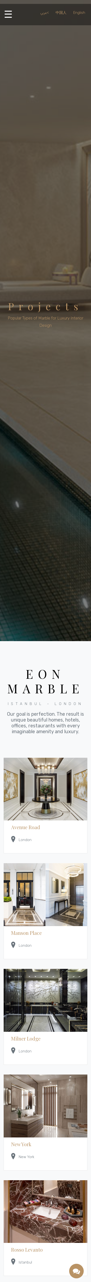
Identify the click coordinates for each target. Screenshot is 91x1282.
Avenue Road (25, 827)
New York (21, 1144)
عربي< (44, 12)
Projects (45, 306)
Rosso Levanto (27, 1249)
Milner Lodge (26, 1038)
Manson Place (26, 932)
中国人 (61, 12)
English (79, 12)
